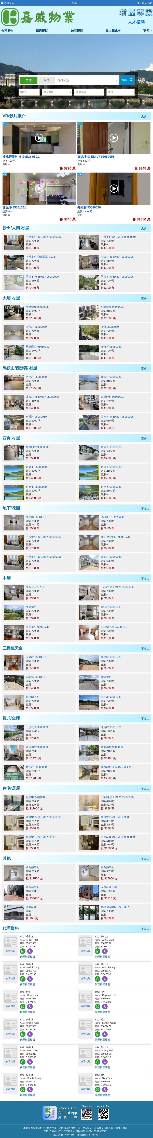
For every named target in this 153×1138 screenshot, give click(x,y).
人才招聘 (136, 22)
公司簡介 (7, 30)
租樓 (46, 80)
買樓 (28, 80)
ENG (149, 3)
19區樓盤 (77, 30)
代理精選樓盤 (27, 956)
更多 (147, 30)
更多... (145, 116)
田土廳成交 (113, 30)
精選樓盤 (42, 30)
